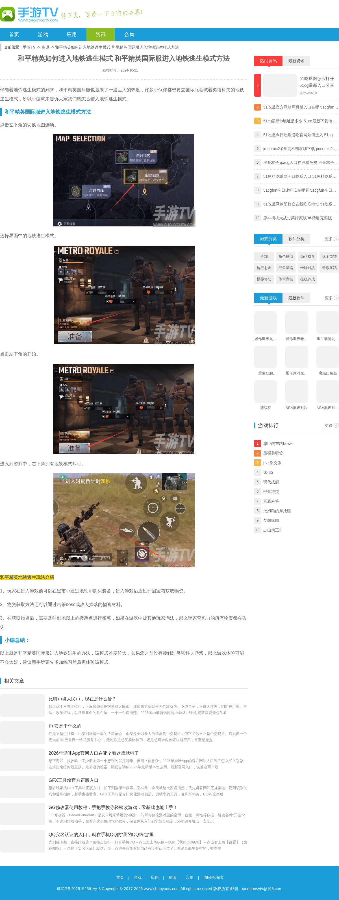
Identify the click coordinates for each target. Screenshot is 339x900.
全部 (264, 256)
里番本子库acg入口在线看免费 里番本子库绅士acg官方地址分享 (300, 163)
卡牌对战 (307, 268)
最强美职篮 (273, 453)
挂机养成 (307, 279)
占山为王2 (272, 530)
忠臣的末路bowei (278, 443)
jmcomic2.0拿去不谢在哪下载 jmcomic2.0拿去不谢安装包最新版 (299, 149)
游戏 (43, 34)
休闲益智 (329, 256)
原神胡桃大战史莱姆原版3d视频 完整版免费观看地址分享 (299, 218)
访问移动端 (213, 877)
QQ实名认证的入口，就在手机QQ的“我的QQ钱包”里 (101, 834)
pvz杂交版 (272, 462)
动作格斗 (307, 256)
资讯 (100, 34)
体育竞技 (286, 279)
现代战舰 (271, 482)
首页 (14, 34)
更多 (329, 239)
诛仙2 (268, 472)
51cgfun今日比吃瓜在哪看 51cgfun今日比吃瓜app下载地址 (299, 191)
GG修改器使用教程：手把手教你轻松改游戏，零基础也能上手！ (113, 807)
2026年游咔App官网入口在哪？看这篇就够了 (94, 753)
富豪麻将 (271, 501)
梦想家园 (271, 520)
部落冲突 (271, 491)
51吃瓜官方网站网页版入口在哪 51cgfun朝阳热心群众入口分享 (300, 108)
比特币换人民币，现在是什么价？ (82, 698)
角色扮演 (286, 256)
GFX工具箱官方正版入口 (74, 780)
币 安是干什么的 (65, 726)
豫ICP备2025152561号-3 (79, 888)
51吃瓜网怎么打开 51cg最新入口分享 (316, 82)
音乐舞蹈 (329, 268)
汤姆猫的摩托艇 (277, 511)
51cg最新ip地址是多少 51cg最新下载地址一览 (299, 121)
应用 (72, 34)
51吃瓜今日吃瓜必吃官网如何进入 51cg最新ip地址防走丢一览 (300, 135)
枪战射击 (264, 268)
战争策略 (286, 268)
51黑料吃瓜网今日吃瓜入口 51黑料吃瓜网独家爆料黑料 (299, 177)
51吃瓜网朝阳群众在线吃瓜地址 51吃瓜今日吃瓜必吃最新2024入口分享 (299, 204)
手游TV (29, 47)
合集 (129, 34)
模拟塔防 (264, 279)
